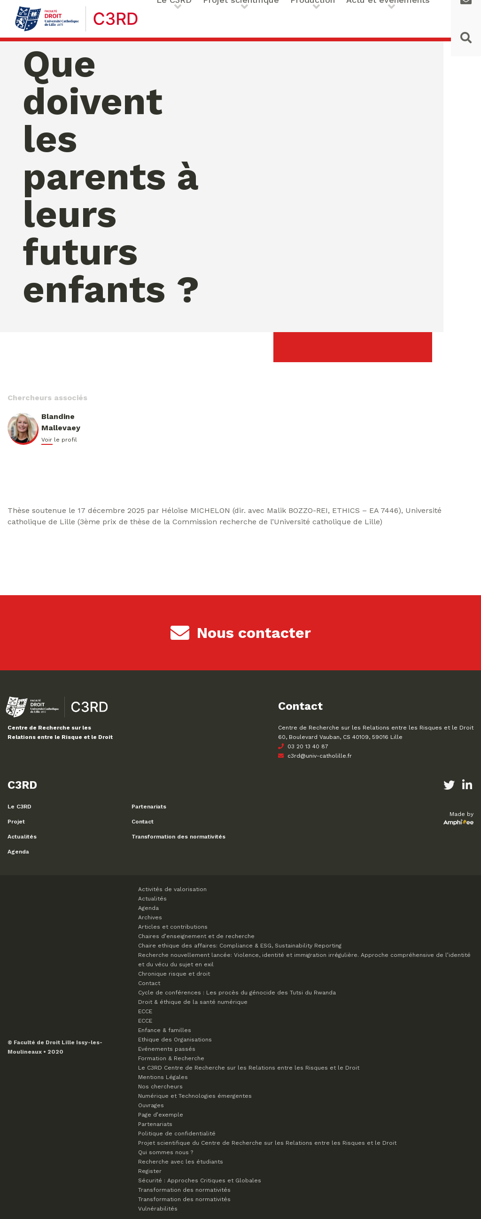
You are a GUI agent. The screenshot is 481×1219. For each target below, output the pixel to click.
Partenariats (149, 806)
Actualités (22, 836)
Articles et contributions (173, 927)
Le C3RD (19, 806)
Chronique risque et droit (174, 974)
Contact (143, 821)
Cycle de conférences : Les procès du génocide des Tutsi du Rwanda (237, 992)
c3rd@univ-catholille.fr (315, 756)
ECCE (145, 1011)
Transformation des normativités (178, 836)
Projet (16, 821)
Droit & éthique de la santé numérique (193, 1002)
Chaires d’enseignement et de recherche (196, 936)
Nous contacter (241, 632)
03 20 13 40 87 (303, 746)
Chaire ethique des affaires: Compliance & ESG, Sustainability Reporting (239, 945)
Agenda (18, 851)
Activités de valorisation (172, 889)
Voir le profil (59, 439)
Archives (150, 917)
